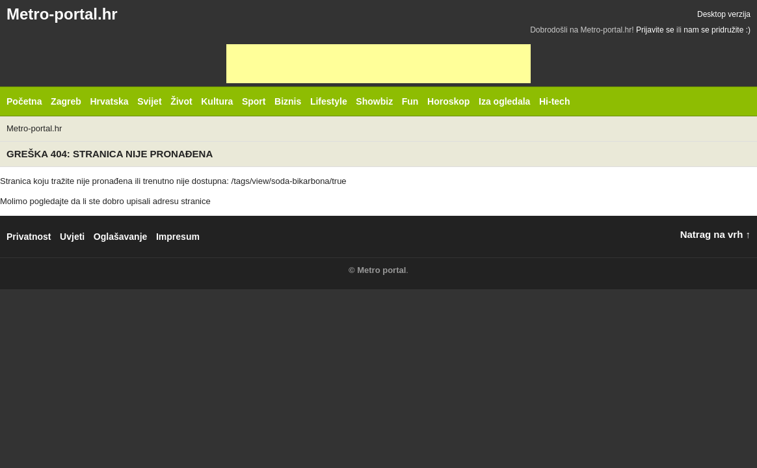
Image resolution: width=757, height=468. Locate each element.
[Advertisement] (378, 63)
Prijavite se (655, 29)
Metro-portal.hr (62, 14)
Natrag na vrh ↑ (715, 234)
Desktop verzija (723, 14)
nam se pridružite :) (717, 29)
